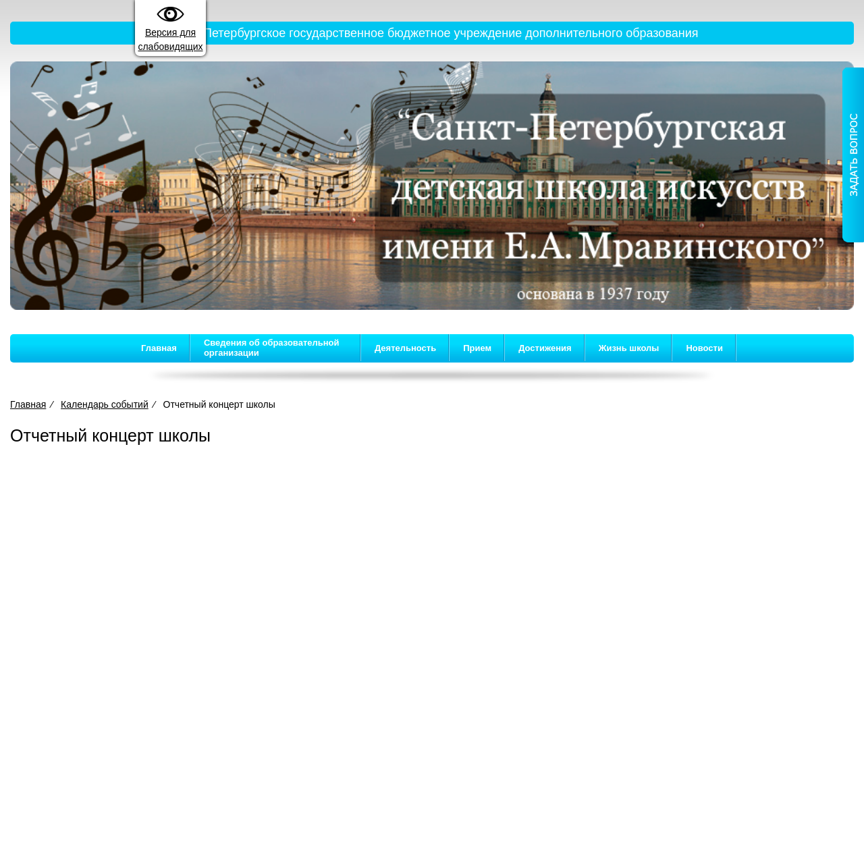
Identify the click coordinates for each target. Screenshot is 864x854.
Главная (159, 348)
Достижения (544, 348)
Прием (477, 348)
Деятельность (405, 348)
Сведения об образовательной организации (272, 348)
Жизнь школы (629, 348)
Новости (704, 348)
